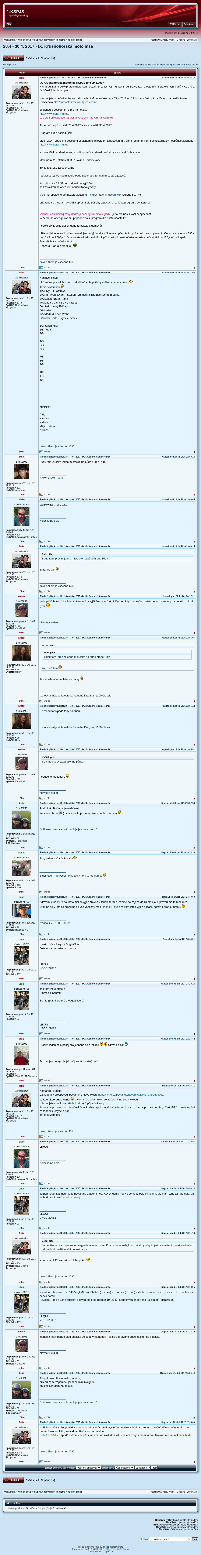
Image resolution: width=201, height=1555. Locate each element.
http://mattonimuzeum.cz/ (105, 194)
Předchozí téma (142, 65)
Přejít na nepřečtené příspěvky (166, 65)
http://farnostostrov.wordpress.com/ (75, 102)
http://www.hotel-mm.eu (54, 144)
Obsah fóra (9, 40)
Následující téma (190, 65)
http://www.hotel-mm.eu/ (54, 113)
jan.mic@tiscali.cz (94, 233)
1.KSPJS (15, 11)
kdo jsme (60, 40)
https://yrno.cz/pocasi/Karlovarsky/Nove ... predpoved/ (131, 1094)
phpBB (87, 1549)
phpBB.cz (108, 1551)
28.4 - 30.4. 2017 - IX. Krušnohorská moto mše (48, 46)
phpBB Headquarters (113, 1547)
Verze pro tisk (9, 65)
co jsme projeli (75, 40)
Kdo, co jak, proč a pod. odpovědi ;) (36, 40)
